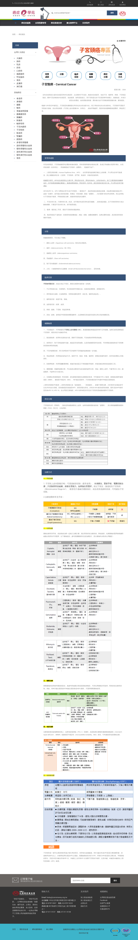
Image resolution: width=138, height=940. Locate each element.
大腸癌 (19, 58)
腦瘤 (18, 105)
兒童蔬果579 (105, 909)
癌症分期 (105, 75)
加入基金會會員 (86, 897)
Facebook (103, 900)
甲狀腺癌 (20, 77)
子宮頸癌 (20, 130)
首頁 (13, 34)
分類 (62, 74)
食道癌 (19, 98)
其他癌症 (25, 92)
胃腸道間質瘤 (22, 111)
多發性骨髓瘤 (22, 142)
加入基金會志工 (86, 900)
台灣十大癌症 (25, 52)
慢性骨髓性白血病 (24, 149)
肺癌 (18, 61)
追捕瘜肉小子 (105, 906)
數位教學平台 (72, 23)
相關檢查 (91, 75)
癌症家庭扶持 (56, 23)
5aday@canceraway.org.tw (56, 897)
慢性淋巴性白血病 (24, 155)
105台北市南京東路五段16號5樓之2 (62, 900)
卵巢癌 (19, 120)
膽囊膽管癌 (21, 114)
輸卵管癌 (20, 123)
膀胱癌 (19, 139)
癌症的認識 (25, 23)
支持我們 (86, 23)
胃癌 (18, 80)
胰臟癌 (19, 117)
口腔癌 (19, 71)
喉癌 (18, 108)
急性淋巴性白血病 (24, 152)
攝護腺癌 (20, 74)
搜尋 (112, 13)
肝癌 (18, 68)
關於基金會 (24, 929)
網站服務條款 (37, 929)
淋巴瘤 (19, 86)
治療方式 (120, 75)
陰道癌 (19, 133)
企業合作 (84, 903)
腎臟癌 (19, 136)
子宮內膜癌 (21, 127)
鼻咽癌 (19, 101)
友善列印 (121, 41)
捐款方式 (84, 906)
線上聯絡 (49, 929)
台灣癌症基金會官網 (107, 897)
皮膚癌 (19, 83)
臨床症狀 (76, 75)
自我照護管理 (40, 23)
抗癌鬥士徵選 (105, 903)
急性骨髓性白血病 (24, 145)
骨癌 (18, 158)
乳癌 (18, 64)
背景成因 (47, 75)
